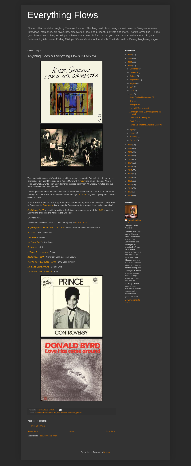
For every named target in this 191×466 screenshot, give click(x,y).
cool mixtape (62, 413)
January (133, 140)
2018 (130, 159)
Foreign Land (134, 105)
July (132, 87)
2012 (130, 181)
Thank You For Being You (139, 117)
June (132, 90)
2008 (130, 195)
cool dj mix (52, 413)
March (133, 133)
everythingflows (134, 221)
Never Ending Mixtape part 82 (141, 97)
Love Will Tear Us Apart (139, 108)
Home (72, 431)
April (132, 129)
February (134, 137)
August (133, 83)
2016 (130, 167)
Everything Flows (63, 15)
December (134, 69)
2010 (130, 188)
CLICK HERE (81, 223)
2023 (130, 66)
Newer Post (33, 431)
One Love (133, 101)
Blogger (106, 452)
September (135, 80)
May (132, 94)
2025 (130, 58)
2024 (130, 62)
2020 (130, 152)
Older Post (110, 431)
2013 (130, 177)
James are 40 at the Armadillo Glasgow (145, 125)
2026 (130, 55)
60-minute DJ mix (41, 413)
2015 (130, 170)
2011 (130, 185)
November (134, 72)
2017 (130, 163)
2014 (130, 174)
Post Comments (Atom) (48, 436)
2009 (130, 192)
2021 (130, 148)
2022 (130, 145)
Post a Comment (38, 426)
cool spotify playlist (74, 413)
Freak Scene (134, 121)
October (133, 76)
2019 (130, 156)
